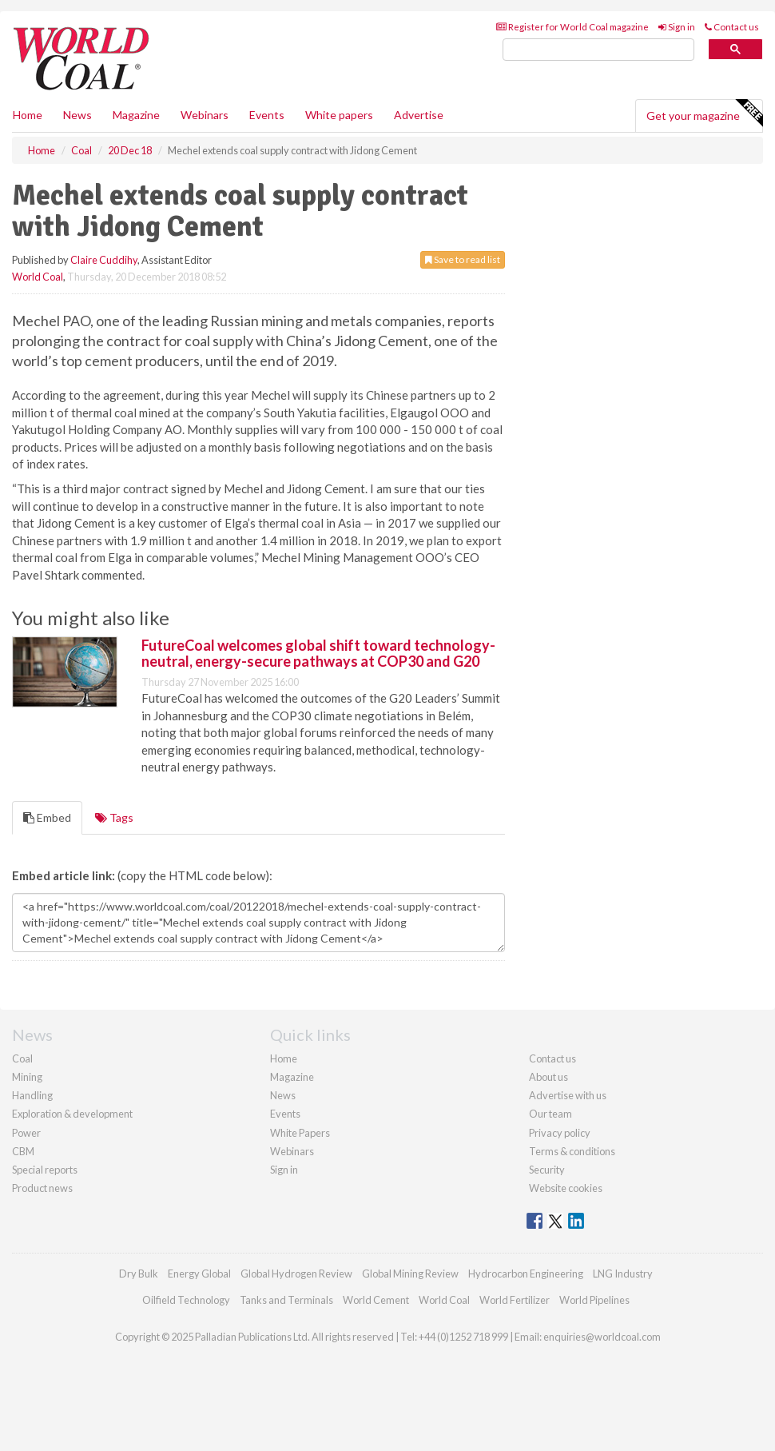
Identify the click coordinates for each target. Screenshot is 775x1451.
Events (266, 115)
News (283, 1095)
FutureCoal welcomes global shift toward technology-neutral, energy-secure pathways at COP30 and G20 (318, 653)
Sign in (676, 27)
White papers (339, 115)
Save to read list (462, 259)
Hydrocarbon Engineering (525, 1273)
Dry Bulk (138, 1273)
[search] (598, 50)
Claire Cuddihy (103, 259)
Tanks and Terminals (286, 1300)
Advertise (418, 115)
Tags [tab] (114, 817)
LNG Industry (623, 1273)
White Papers (300, 1132)
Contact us (732, 27)
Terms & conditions (572, 1151)
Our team (550, 1113)
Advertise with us (567, 1095)
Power (26, 1132)
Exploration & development (72, 1113)
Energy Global (199, 1273)
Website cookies (565, 1188)
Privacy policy (559, 1132)
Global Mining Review (410, 1273)
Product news (42, 1188)
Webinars (205, 115)
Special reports (45, 1169)
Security (547, 1169)
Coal (22, 1058)
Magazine (136, 115)
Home (27, 115)
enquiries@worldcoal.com (602, 1336)
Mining (27, 1076)
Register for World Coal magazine (572, 27)
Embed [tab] (47, 817)
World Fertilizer (514, 1300)
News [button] (77, 115)
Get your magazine (704, 113)
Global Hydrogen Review (296, 1273)
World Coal (37, 276)
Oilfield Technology (186, 1300)
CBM (23, 1151)
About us (548, 1076)
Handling (32, 1095)
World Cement (376, 1300)
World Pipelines (594, 1300)
